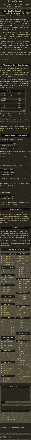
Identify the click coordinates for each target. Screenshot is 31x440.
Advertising (13, 437)
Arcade (21, 4)
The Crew (6, 286)
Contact (15, 4)
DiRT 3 (5, 305)
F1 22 (12, 327)
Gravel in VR (5, 416)
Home (4, 4)
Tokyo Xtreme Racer (24, 376)
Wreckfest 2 (22, 337)
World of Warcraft (19, 6)
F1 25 (12, 333)
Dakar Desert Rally (8, 300)
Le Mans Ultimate (24, 354)
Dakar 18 (5, 298)
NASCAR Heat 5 (23, 273)
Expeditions (6, 379)
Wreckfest (22, 335)
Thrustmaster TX (5, 28)
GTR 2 (20, 348)
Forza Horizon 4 (7, 356)
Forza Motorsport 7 (8, 352)
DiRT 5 (5, 309)
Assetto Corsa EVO (8, 261)
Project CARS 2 (23, 296)
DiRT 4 (5, 307)
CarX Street (6, 280)
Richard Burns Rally (24, 364)
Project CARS (22, 294)
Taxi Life (21, 370)
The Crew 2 (6, 288)
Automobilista (7, 269)
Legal (9, 437)
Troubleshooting (9, 59)
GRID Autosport (7, 367)
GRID (4, 364)
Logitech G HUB (25, 214)
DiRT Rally (6, 311)
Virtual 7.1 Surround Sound (8, 420)
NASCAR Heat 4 (23, 271)
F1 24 (12, 331)
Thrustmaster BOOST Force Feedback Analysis (14, 421)
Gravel (20, 346)
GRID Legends (7, 371)
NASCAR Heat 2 (23, 267)
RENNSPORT (23, 360)
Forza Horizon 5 (7, 358)
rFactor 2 (21, 362)
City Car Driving (23, 344)
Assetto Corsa (7, 255)
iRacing (21, 350)
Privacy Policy (3, 437)
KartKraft (21, 352)
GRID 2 (5, 365)
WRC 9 (21, 323)
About (9, 4)
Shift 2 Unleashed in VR (8, 418)
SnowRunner (6, 377)
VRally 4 (21, 378)
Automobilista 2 (7, 271)
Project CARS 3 (23, 298)
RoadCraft (6, 381)
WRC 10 (21, 325)
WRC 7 (21, 319)
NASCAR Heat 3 (23, 269)
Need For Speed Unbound (7, 18)
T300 (14, 28)
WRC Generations (24, 327)
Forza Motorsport (8, 354)
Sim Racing (10, 6)
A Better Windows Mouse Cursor (10, 414)
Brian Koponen (15, 1)
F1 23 (12, 329)
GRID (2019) (6, 369)
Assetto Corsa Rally (8, 263)
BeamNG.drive (23, 342)
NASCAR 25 (22, 275)
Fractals (27, 4)
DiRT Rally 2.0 (7, 313)
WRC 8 (21, 321)
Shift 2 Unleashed (24, 280)
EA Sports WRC (23, 329)
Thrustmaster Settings (10, 57)
